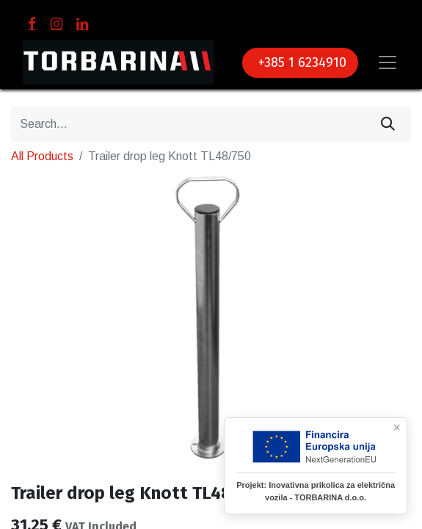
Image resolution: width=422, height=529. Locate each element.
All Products (42, 156)
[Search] (388, 124)
